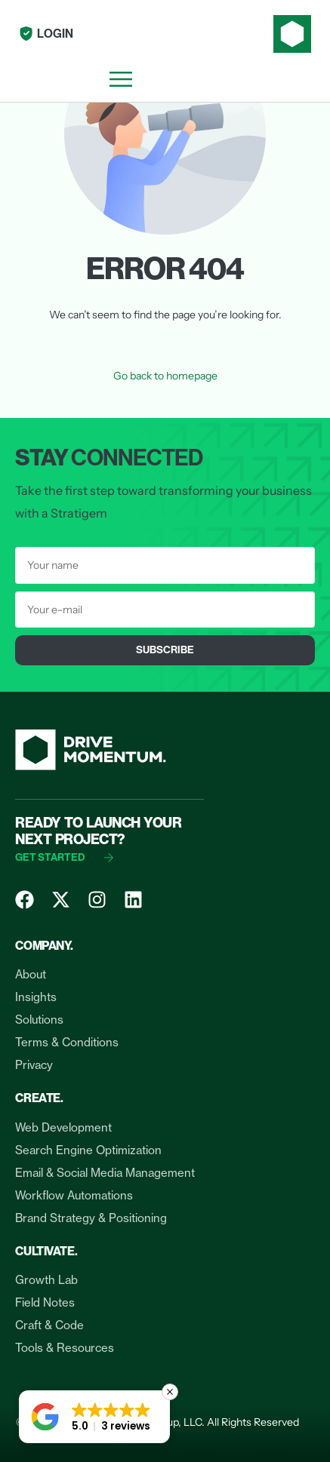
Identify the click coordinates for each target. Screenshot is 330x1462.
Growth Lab (46, 1280)
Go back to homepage (165, 375)
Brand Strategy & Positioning (91, 1218)
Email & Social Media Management (105, 1173)
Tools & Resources (64, 1348)
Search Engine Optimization (88, 1150)
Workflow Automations (74, 1195)
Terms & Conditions (67, 1042)
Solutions (39, 1019)
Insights (36, 997)
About (30, 974)
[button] (94, 1416)
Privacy (34, 1065)
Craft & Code (49, 1325)
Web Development (63, 1127)
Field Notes (45, 1302)
